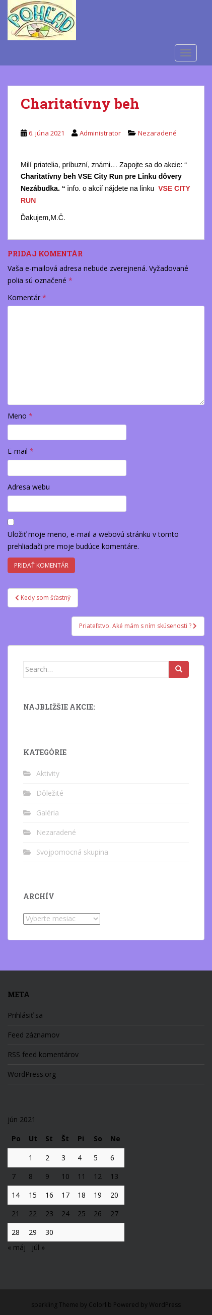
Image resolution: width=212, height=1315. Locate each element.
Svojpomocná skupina (72, 852)
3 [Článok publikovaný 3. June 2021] (63, 1157)
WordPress (165, 1304)
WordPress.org (32, 1074)
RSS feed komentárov (43, 1054)
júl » (38, 1247)
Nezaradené (157, 132)
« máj (17, 1247)
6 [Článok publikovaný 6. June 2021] (112, 1157)
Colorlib (100, 1304)
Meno (20, 416)
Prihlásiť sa (25, 1015)
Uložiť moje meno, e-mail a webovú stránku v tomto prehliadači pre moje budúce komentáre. (93, 540)
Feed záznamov (33, 1035)
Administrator (100, 132)
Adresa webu (29, 487)
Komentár (27, 297)
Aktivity (47, 773)
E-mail (21, 451)
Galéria (47, 812)
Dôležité (49, 793)
